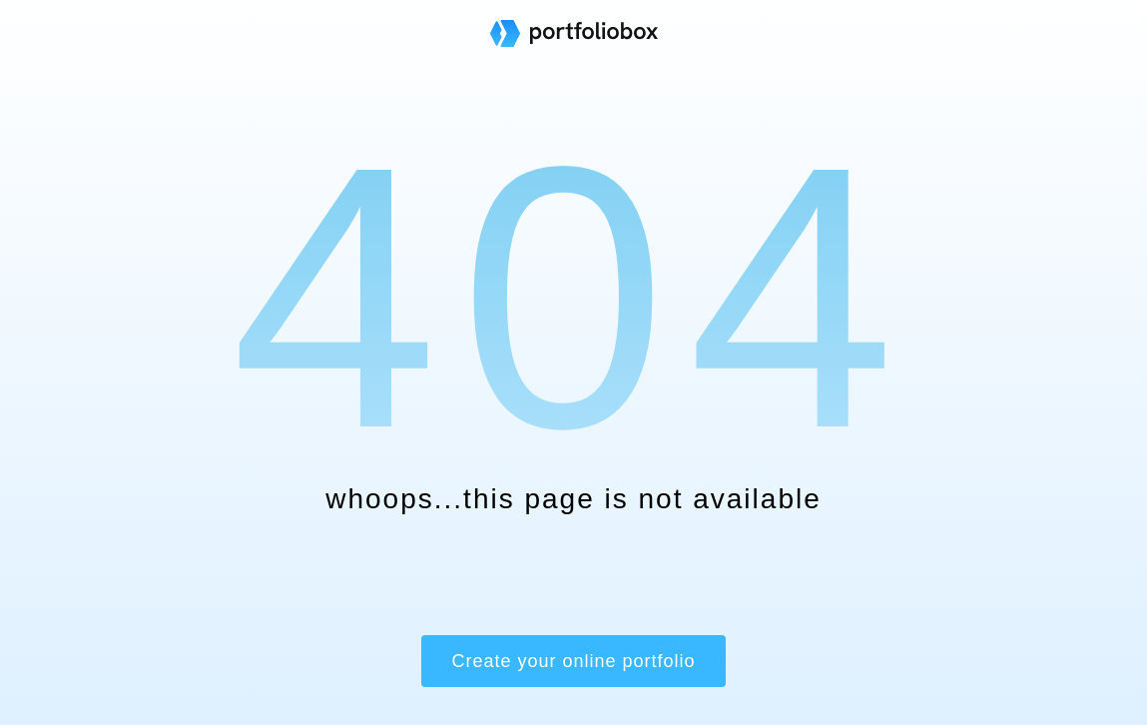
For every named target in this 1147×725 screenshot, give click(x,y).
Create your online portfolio (573, 661)
